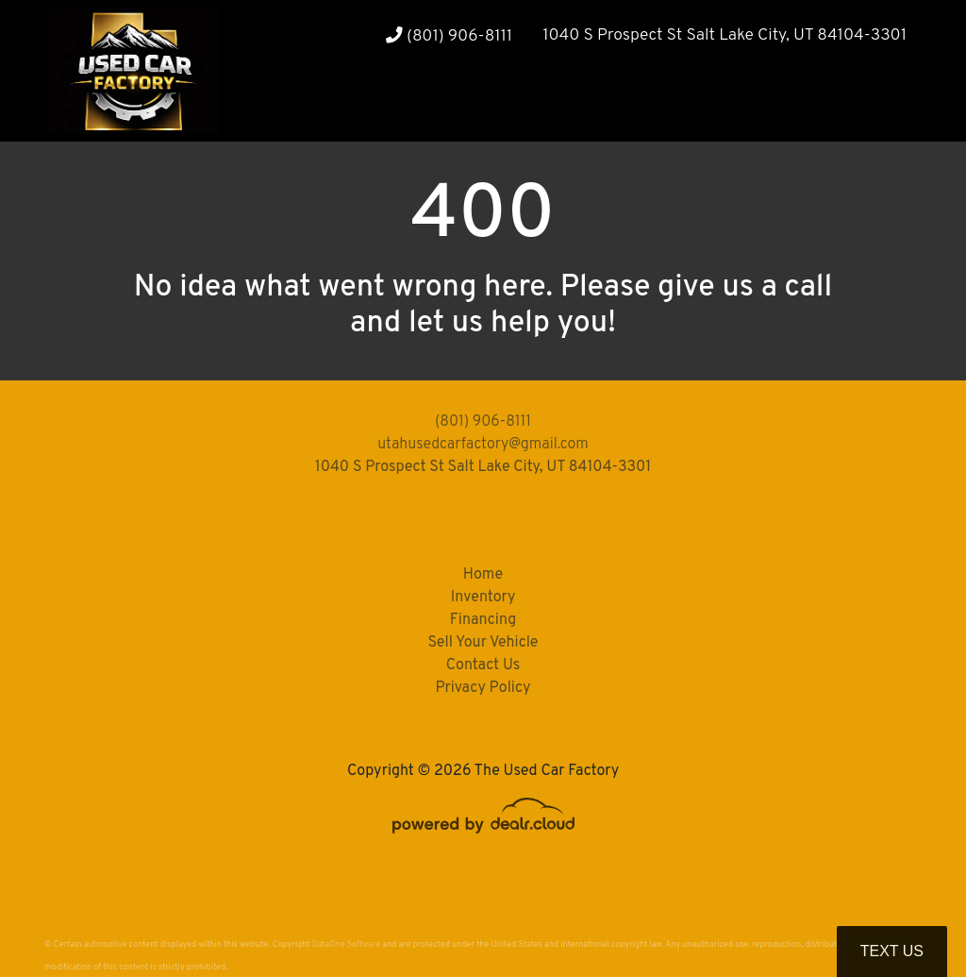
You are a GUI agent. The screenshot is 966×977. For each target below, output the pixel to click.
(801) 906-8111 (449, 36)
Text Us (892, 951)
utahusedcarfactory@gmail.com (483, 444)
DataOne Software (346, 944)
